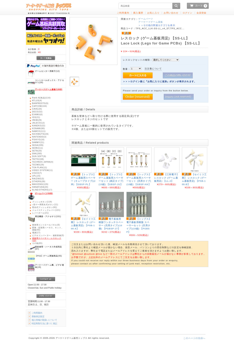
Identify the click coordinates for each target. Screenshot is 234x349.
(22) (38, 126)
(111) (39, 131)
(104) (39, 106)
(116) (41, 98)
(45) (48, 256)
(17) (42, 190)
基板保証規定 (38, 316)
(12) (47, 71)
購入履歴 (138, 13)
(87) (48, 248)
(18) (38, 140)
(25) (37, 109)
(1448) (48, 89)
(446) (44, 193)
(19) (49, 266)
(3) (39, 137)
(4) (37, 101)
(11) (37, 148)
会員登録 (201, 13)
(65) (37, 243)
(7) (37, 173)
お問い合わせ (171, 13)
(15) (36, 176)
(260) (37, 154)
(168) (38, 159)
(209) (38, 145)
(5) (48, 235)
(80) (38, 128)
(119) (42, 202)
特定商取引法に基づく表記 (44, 323)
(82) (44, 207)
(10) (46, 239)
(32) (37, 112)
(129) (40, 184)
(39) (38, 181)
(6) (37, 114)
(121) (46, 210)
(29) (49, 81)
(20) (37, 151)
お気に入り (153, 13)
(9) (40, 103)
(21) (36, 117)
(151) (48, 216)
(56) (47, 229)
